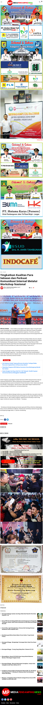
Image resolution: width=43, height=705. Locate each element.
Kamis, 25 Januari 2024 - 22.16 (9, 288)
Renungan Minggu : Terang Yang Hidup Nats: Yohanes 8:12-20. (17, 649)
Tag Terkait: (4, 423)
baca (30, 287)
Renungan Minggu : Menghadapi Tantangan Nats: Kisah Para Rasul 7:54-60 (19, 643)
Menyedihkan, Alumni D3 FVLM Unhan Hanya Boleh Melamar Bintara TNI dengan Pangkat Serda (17, 657)
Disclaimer (12, 703)
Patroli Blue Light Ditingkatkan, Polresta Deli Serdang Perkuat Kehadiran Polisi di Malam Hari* (18, 628)
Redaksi (3, 703)
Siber (7, 703)
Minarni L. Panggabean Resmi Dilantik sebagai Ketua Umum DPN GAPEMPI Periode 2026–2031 (18, 678)
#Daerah (10, 423)
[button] (41, 1)
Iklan (17, 703)
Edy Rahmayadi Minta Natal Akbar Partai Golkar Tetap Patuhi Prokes (18, 635)
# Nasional (3, 607)
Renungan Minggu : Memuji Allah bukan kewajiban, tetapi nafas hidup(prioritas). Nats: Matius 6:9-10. (18, 664)
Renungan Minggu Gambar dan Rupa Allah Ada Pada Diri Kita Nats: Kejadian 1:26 (19, 614)
